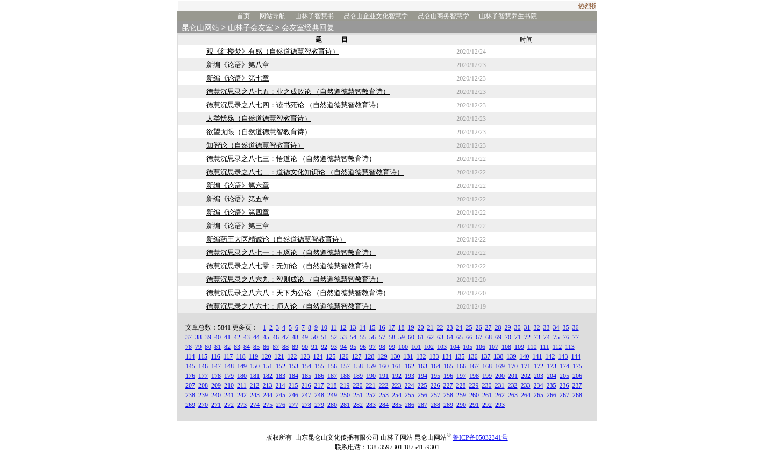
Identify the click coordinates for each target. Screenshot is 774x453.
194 (422, 375)
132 (421, 356)
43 (246, 337)
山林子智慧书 (314, 16)
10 (324, 327)
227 (448, 385)
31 (527, 327)
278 (306, 404)
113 (570, 346)
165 (448, 366)
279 (319, 404)
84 (246, 346)
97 (372, 346)
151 (268, 366)
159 (371, 366)
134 (447, 356)
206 (577, 375)
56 (372, 337)
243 (255, 395)
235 (551, 385)
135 (459, 356)
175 (577, 366)
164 (435, 366)
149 (242, 366)
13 (353, 327)
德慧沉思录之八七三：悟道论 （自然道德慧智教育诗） (291, 159)
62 (430, 337)
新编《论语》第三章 (241, 226)
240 (216, 395)
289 (448, 404)
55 (363, 337)
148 (229, 366)
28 (498, 327)
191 (384, 375)
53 (343, 337)
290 (461, 404)
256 (422, 395)
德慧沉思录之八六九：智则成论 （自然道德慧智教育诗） (294, 279)
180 (242, 375)
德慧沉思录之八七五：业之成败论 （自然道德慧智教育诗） (298, 91)
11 (334, 327)
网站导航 (272, 16)
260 (474, 395)
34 (556, 327)
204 (551, 375)
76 (566, 337)
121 (279, 356)
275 (268, 404)
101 (416, 346)
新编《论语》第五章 (241, 199)
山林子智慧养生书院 (508, 16)
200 (500, 375)
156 (332, 366)
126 (343, 356)
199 (487, 375)
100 (403, 346)
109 (519, 346)
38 (198, 337)
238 (190, 395)
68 (488, 337)
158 (358, 366)
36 (575, 327)
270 (203, 404)
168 (487, 366)
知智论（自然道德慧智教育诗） (255, 145)
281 (345, 404)
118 (241, 356)
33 (546, 327)
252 (371, 395)
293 (500, 404)
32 (537, 327)
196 (448, 375)
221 (371, 385)
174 (564, 366)
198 (474, 375)
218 (332, 385)
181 (255, 375)
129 (382, 356)
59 (401, 337)
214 (280, 385)
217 (319, 385)
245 (280, 395)
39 (208, 337)
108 (506, 346)
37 (188, 337)
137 (485, 356)
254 (397, 395)
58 (392, 337)
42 (237, 337)
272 (229, 404)
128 (369, 356)
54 (353, 337)
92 (324, 346)
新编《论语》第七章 (237, 78)
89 (295, 346)
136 (472, 356)
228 (461, 385)
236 (564, 385)
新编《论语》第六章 (237, 185)
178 (216, 375)
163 (422, 366)
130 (395, 356)
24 (459, 327)
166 (461, 366)
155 (319, 366)
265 (538, 395)
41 (227, 337)
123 (305, 356)
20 (421, 327)
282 (358, 404)
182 (268, 375)
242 (242, 395)
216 (306, 385)
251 (358, 395)
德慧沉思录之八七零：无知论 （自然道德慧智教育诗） (291, 266)
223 (397, 385)
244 (268, 395)
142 (550, 356)
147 (216, 366)
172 (538, 366)
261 (487, 395)
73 (537, 337)
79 (198, 346)
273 (242, 404)
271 (216, 404)
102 (429, 346)
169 (500, 366)
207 (190, 385)
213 (268, 385)
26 (479, 327)
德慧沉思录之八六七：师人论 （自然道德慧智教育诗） (291, 306)
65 (459, 337)
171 (526, 366)
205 (564, 375)
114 (190, 356)
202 (526, 375)
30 (517, 327)
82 (227, 346)
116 (215, 356)
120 (266, 356)
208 (203, 385)
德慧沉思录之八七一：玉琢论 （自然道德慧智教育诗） (291, 253)
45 (266, 337)
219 (345, 385)
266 (551, 395)
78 (188, 346)
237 (577, 385)
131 (408, 356)
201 (513, 375)
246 (293, 395)
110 (532, 346)
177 (203, 375)
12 (343, 327)
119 (254, 356)
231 (500, 385)
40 (217, 337)
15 (372, 327)
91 (314, 346)
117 (228, 356)
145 (190, 366)
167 (474, 366)
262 (500, 395)
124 (317, 356)
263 (513, 395)
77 (575, 337)
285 (397, 404)
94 (343, 346)
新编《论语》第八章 (237, 65)
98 (382, 346)
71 (517, 337)
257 (435, 395)
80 (208, 346)
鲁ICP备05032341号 (480, 437)
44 (256, 337)
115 (203, 356)
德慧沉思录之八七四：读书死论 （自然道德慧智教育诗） (294, 105)
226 (435, 385)
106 (480, 346)
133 (434, 356)
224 (409, 385)
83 (237, 346)
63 (440, 337)
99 (392, 346)
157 (345, 366)
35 (566, 327)
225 (422, 385)
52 (334, 337)
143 (563, 356)
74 (546, 337)
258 (448, 395)
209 (216, 385)
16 (382, 327)
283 (371, 404)
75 (556, 337)
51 (324, 337)
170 (513, 366)
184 (293, 375)
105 (467, 346)
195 (435, 375)
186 (319, 375)
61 (421, 337)
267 (564, 395)
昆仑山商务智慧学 (443, 16)
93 (334, 346)
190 (371, 375)
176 (190, 375)
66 (469, 337)
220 (358, 385)
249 (332, 395)
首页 (243, 16)
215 (293, 385)
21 (430, 327)
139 (511, 356)
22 (440, 327)
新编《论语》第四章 (237, 212)
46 (276, 337)
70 (508, 337)
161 (397, 366)
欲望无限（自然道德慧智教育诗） (258, 132)
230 (487, 385)
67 (479, 337)
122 (292, 356)
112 (557, 346)
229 (474, 385)
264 (526, 395)
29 (508, 327)
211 (242, 385)
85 (256, 346)
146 (203, 366)
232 (513, 385)
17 (392, 327)
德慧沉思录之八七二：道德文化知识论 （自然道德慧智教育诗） (305, 172)
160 (384, 366)
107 (493, 346)
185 (306, 375)
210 (229, 385)
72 (527, 337)
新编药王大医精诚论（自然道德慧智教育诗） (276, 239)
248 (319, 395)
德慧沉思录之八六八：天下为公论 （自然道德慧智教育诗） (298, 293)
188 (345, 375)
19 (411, 327)
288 (435, 404)
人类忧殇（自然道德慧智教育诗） (258, 118)
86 (266, 346)
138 (498, 356)
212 (255, 385)
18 (401, 327)
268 (577, 395)
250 (345, 395)
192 (397, 375)
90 (305, 346)
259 (461, 395)
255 (409, 395)
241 (229, 395)
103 (442, 346)
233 (526, 385)
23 (450, 327)
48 (295, 337)
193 (409, 375)
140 (524, 356)
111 (544, 346)
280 (332, 404)
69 (498, 337)
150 (255, 366)
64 (450, 337)
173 (551, 366)
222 (384, 385)
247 (306, 395)
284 (384, 404)
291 (474, 404)
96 (363, 346)
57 (382, 337)
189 (358, 375)
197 (461, 375)
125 (330, 356)
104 (455, 346)
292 (487, 404)
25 (469, 327)
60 (411, 337)
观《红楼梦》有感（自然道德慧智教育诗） (272, 51)
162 (409, 366)
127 (356, 356)
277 (293, 404)
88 (285, 346)
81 (217, 346)
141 (537, 356)
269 (190, 404)
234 (538, 385)
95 (353, 346)
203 (538, 375)
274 (255, 404)
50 (314, 337)
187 (332, 375)
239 (203, 395)
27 (488, 327)
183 (280, 375)
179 (229, 375)
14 (363, 327)
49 (305, 337)
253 (384, 395)
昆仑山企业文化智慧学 (375, 16)
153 (293, 366)
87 (276, 346)
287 (422, 404)
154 (306, 366)
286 (409, 404)
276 (280, 404)
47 (285, 337)
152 (280, 366)
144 (575, 356)
